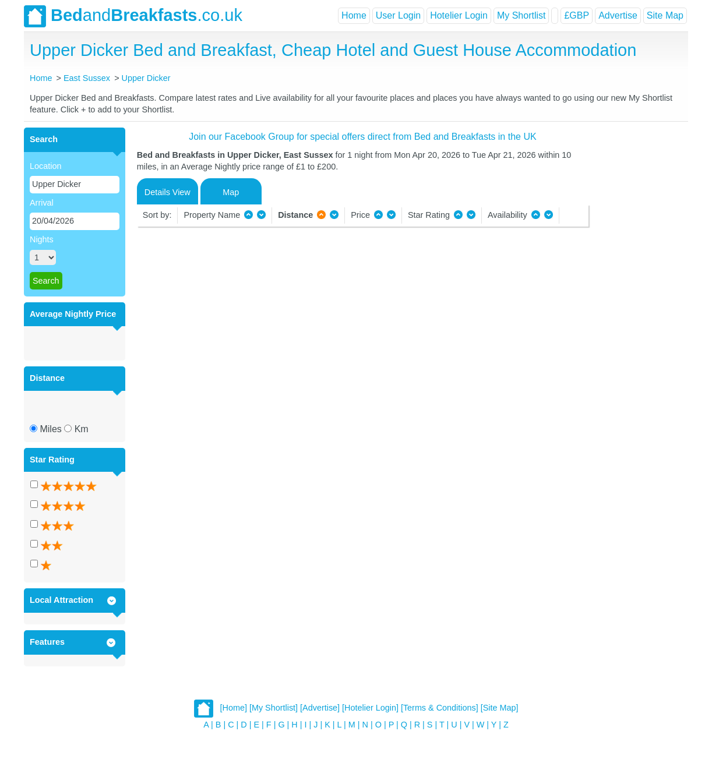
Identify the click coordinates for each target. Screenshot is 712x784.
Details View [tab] (167, 192)
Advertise (617, 15)
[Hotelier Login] (370, 707)
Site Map (665, 15)
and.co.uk (133, 16)
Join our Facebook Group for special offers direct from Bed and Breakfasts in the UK (362, 137)
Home (353, 15)
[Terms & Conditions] (439, 707)
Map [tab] (231, 192)
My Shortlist (521, 15)
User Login (398, 15)
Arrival (42, 202)
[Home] (233, 707)
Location (45, 166)
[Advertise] (320, 707)
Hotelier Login (459, 15)
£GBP (576, 15)
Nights (42, 239)
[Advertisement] (637, 302)
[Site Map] (500, 707)
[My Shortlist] (273, 707)
